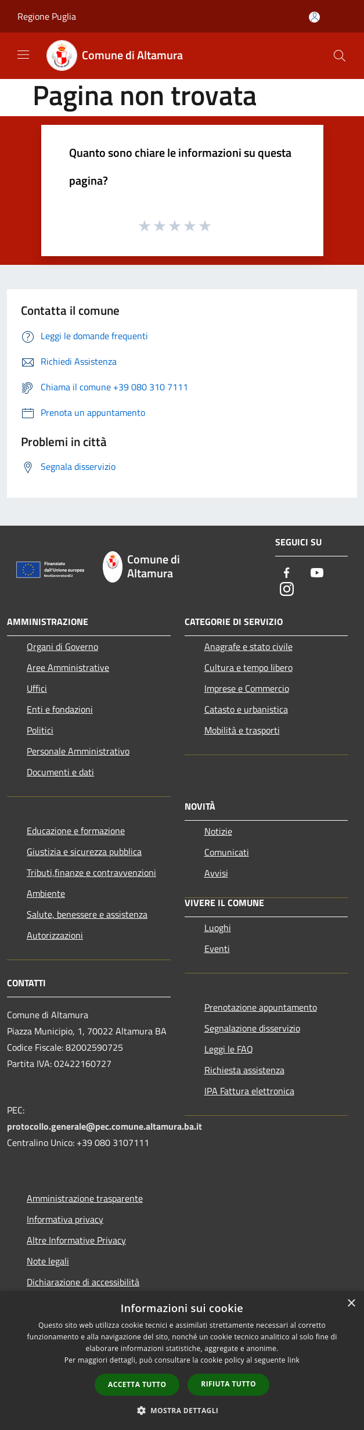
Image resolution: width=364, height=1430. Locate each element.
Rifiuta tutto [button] (228, 1384)
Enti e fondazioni (60, 709)
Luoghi (217, 928)
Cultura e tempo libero (248, 667)
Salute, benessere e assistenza (87, 914)
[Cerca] (340, 56)
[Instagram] (286, 589)
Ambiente (46, 893)
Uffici (37, 688)
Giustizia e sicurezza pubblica (84, 851)
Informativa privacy (65, 1219)
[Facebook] (286, 573)
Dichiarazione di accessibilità (83, 1282)
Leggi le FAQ (228, 1049)
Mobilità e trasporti (242, 730)
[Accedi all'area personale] (314, 17)
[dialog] (182, 1360)
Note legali (48, 1261)
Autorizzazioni (55, 935)
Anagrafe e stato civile (248, 646)
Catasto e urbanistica (246, 709)
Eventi (217, 948)
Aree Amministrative (68, 667)
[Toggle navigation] (23, 55)
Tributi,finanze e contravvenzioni (91, 872)
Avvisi (216, 873)
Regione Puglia (46, 16)
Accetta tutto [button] (137, 1384)
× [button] (351, 1303)
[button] (182, 1410)
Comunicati (226, 852)
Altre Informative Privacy (76, 1240)
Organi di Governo (62, 646)
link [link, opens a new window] (293, 1360)
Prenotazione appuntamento (260, 1007)
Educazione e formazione (76, 831)
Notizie (218, 831)
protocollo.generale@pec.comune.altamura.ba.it (104, 1126)
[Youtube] (317, 573)
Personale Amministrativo (78, 751)
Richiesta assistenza (244, 1070)
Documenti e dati (60, 772)
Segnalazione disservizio (252, 1028)
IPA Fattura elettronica (249, 1091)
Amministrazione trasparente (85, 1198)
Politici (40, 730)
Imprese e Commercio (246, 688)
